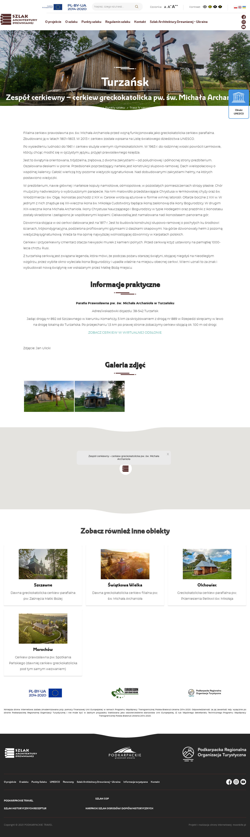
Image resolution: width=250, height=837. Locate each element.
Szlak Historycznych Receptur (25, 808)
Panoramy (68, 781)
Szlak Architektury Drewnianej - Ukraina (179, 22)
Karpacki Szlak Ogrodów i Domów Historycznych (119, 808)
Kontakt (140, 22)
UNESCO (55, 781)
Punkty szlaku (91, 22)
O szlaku (71, 22)
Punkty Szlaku (39, 781)
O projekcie (53, 22)
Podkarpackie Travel (18, 800)
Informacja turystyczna (135, 781)
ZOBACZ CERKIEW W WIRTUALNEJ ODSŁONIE (125, 332)
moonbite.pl (239, 824)
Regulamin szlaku (117, 22)
